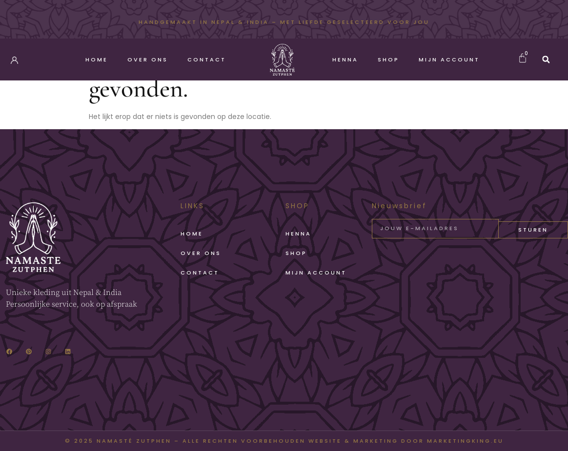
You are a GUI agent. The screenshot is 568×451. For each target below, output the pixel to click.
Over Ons (147, 59)
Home (96, 59)
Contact (206, 59)
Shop (388, 59)
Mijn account (449, 59)
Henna (345, 59)
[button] (546, 59)
